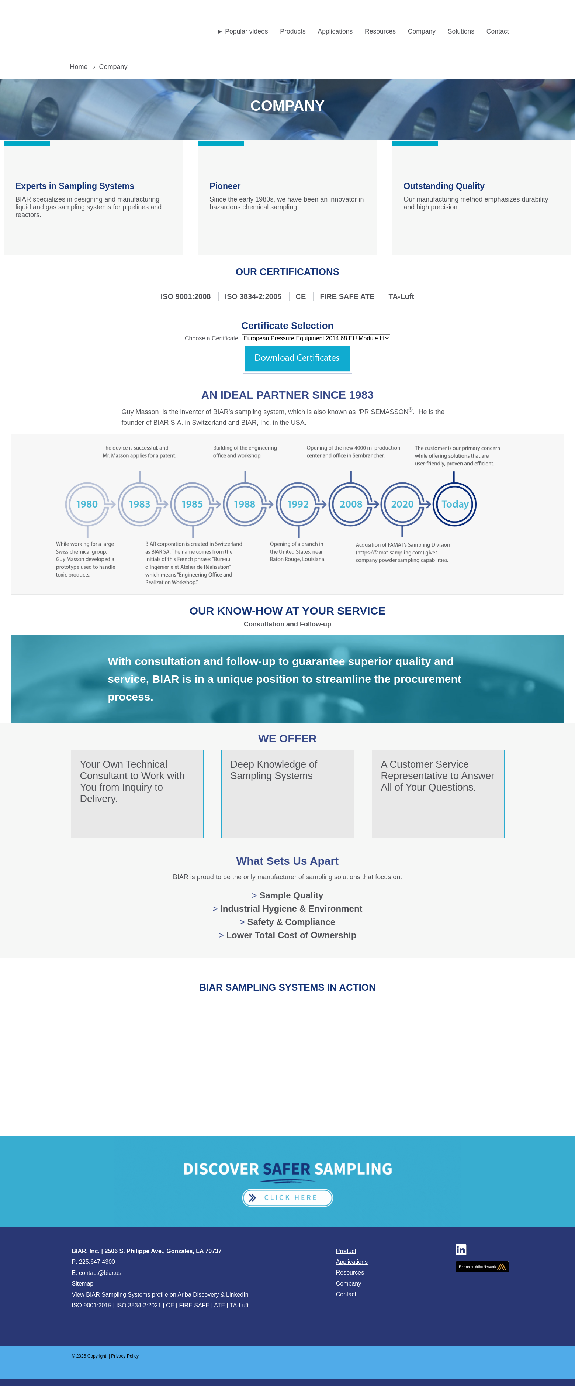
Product (346, 1251)
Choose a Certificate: (212, 338)
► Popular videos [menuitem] (242, 31)
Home (79, 66)
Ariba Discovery (198, 1295)
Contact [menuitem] (497, 31)
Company (348, 1283)
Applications (352, 1262)
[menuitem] (293, 31)
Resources (350, 1272)
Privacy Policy (125, 1356)
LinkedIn (237, 1295)
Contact (346, 1294)
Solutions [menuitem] (461, 31)
